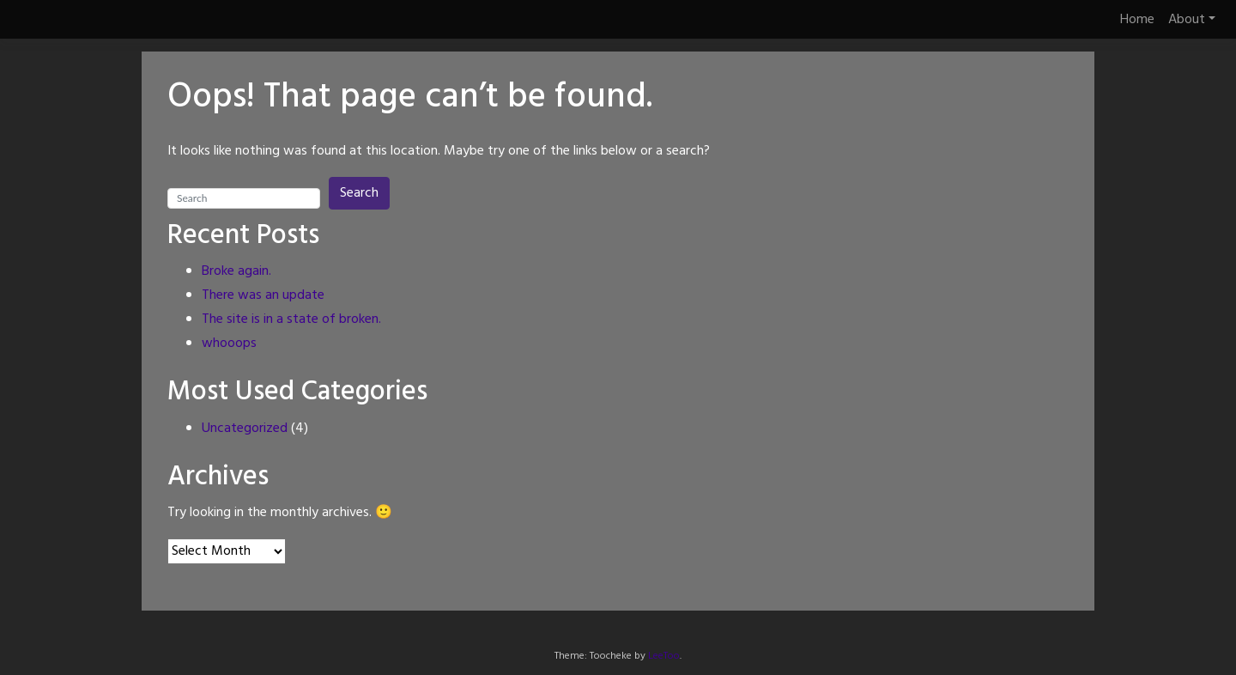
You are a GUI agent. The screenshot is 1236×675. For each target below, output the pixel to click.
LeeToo (664, 656)
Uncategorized (245, 428)
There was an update (263, 295)
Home (1137, 20)
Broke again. (236, 271)
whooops (229, 343)
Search (359, 193)
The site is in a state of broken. (291, 319)
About (1186, 20)
